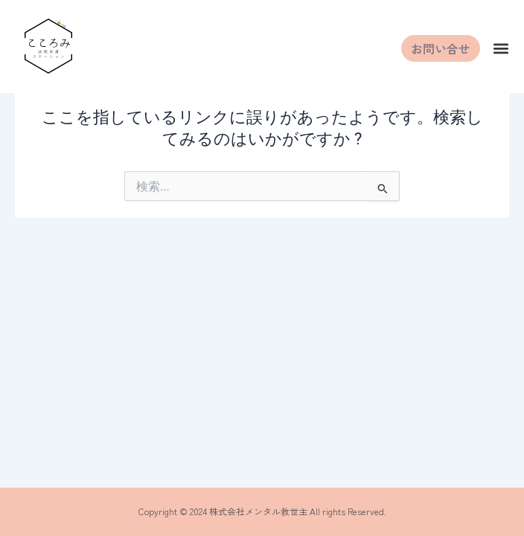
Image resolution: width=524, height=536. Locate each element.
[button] (500, 48)
